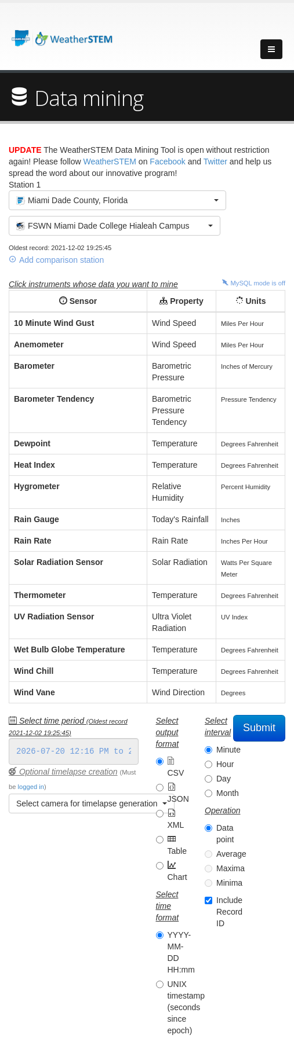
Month (227, 793)
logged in (31, 786)
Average (231, 853)
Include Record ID (229, 912)
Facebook (167, 161)
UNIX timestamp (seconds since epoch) (186, 1007)
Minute (228, 749)
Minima (229, 882)
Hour (225, 764)
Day (223, 778)
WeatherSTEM (109, 161)
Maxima (230, 868)
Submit (259, 727)
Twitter (215, 161)
